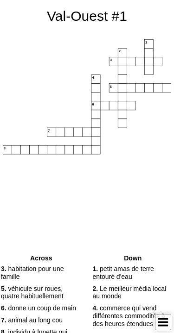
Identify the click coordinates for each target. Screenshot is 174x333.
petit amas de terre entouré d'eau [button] (123, 272)
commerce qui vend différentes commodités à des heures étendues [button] (129, 315)
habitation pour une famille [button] (32, 272)
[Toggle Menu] (163, 322)
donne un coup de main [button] (38, 308)
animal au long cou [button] (32, 320)
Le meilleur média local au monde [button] (130, 292)
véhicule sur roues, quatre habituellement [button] (32, 292)
